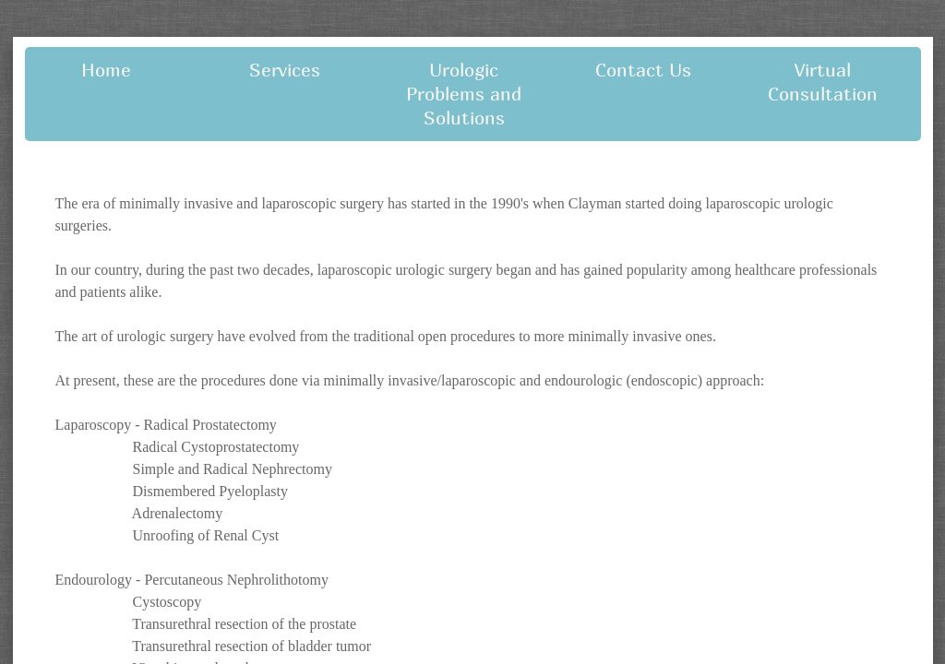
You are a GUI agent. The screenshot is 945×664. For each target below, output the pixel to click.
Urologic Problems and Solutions (463, 93)
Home (106, 69)
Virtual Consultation (823, 81)
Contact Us (643, 69)
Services (284, 69)
